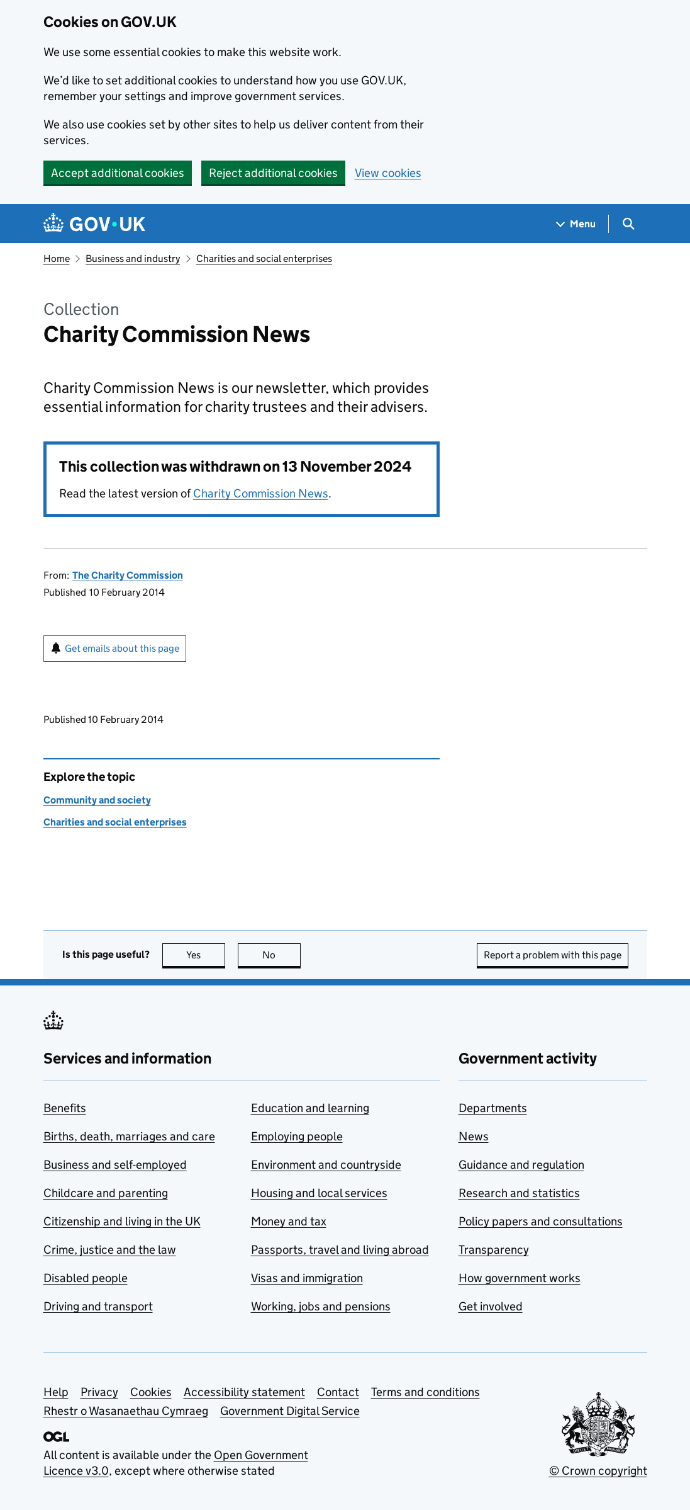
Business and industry (133, 258)
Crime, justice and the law (109, 1249)
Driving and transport (98, 1306)
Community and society (97, 800)
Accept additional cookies (117, 173)
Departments (493, 1108)
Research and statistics (519, 1193)
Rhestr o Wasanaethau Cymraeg (125, 1411)
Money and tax (288, 1221)
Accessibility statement (244, 1392)
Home (56, 258)
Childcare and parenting (105, 1193)
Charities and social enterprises (264, 258)
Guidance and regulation (521, 1164)
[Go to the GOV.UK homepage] (94, 224)
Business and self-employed (115, 1164)
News (474, 1136)
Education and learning (310, 1108)
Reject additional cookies (273, 173)
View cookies (388, 173)
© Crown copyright (598, 1470)
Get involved (491, 1306)
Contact (338, 1392)
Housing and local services (319, 1193)
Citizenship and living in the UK (122, 1221)
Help (56, 1392)
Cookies (151, 1392)
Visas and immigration (307, 1278)
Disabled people (85, 1278)
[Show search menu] (628, 224)
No (281, 955)
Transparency (494, 1249)
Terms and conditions (425, 1392)
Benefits (64, 1108)
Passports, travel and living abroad (340, 1249)
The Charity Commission (127, 575)
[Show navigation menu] (576, 224)
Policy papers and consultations (541, 1221)
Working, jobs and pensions (321, 1306)
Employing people (297, 1136)
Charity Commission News (260, 493)
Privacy (99, 1392)
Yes (205, 955)
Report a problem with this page (552, 955)
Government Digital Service (290, 1411)
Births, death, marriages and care (129, 1136)
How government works (520, 1278)
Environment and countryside (326, 1164)
